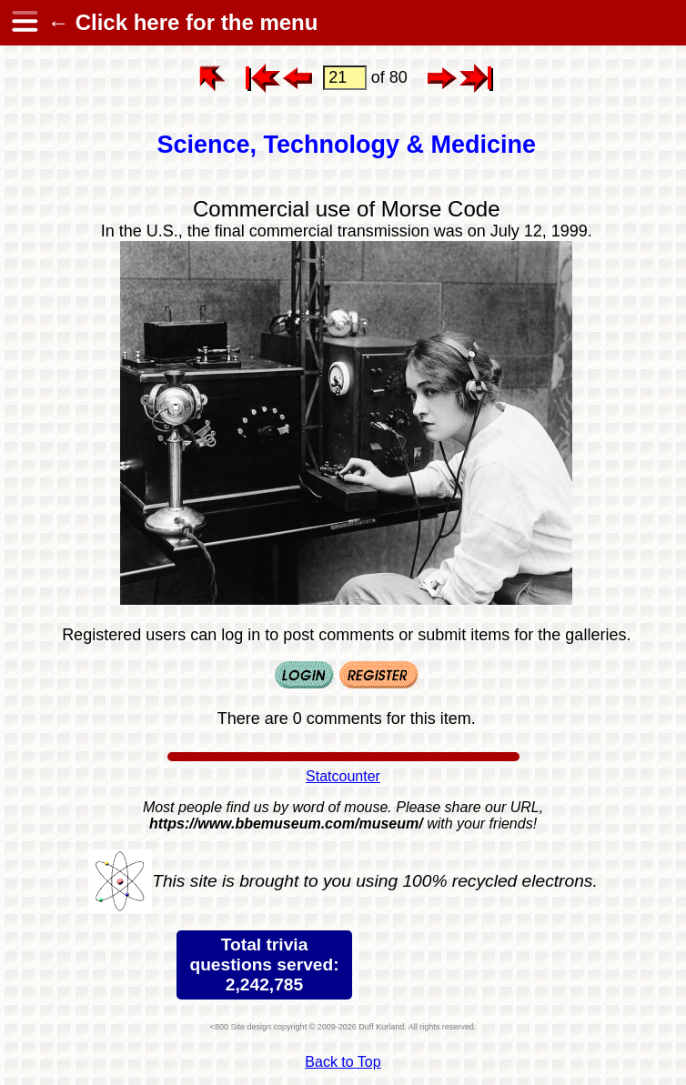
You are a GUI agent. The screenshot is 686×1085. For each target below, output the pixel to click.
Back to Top (342, 1062)
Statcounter (343, 776)
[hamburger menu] (23, 23)
